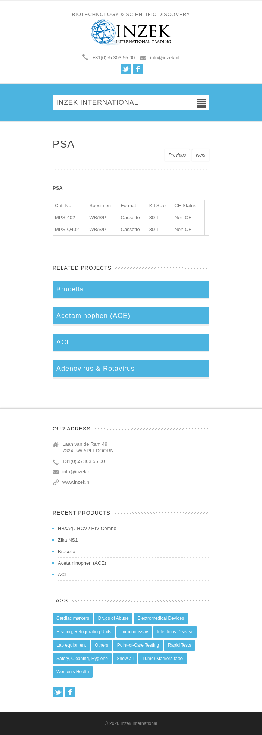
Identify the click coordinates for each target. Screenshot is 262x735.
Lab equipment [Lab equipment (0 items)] (71, 645)
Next (200, 155)
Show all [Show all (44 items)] (124, 658)
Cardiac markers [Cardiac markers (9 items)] (72, 618)
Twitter (126, 69)
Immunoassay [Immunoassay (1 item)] (134, 631)
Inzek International (139, 723)
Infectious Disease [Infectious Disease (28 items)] (175, 631)
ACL (62, 574)
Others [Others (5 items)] (101, 645)
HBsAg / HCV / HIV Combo (87, 528)
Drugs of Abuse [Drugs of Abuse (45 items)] (113, 618)
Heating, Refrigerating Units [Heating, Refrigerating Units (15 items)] (83, 631)
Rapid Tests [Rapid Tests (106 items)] (179, 645)
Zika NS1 (68, 540)
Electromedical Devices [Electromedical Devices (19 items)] (160, 618)
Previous (177, 155)
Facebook (138, 69)
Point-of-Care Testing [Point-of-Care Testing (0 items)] (138, 645)
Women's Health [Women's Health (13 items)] (72, 671)
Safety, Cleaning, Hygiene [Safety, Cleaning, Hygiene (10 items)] (82, 658)
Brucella (66, 551)
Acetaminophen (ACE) (82, 563)
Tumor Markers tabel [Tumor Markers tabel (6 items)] (162, 658)
